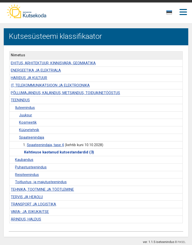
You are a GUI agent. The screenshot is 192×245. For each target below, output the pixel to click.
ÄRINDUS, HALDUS (26, 219)
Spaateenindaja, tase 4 (45, 145)
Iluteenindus (25, 108)
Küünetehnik (29, 130)
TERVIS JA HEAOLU (27, 197)
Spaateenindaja (31, 137)
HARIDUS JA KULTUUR (29, 78)
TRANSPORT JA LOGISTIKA (33, 204)
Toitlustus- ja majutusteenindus (41, 182)
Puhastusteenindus (31, 167)
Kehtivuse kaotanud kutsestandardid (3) (59, 152)
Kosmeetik (28, 122)
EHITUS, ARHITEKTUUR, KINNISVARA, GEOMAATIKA (53, 63)
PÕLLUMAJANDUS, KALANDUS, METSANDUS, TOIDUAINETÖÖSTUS (65, 93)
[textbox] (168, 13)
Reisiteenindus (27, 175)
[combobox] (169, 13)
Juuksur (25, 115)
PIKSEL (181, 242)
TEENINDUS (20, 100)
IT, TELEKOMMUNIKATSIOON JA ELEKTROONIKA (50, 85)
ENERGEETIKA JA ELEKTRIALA (36, 70)
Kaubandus (24, 160)
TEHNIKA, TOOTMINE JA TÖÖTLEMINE (42, 189)
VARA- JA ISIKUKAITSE (30, 212)
